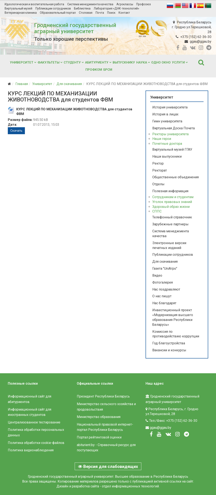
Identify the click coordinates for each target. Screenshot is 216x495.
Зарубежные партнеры (170, 224)
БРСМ (107, 70)
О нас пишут (161, 296)
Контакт (124, 12)
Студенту (72, 62)
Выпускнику (124, 62)
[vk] (193, 48)
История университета (170, 107)
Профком (93, 70)
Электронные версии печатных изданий (169, 245)
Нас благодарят (164, 303)
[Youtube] (159, 434)
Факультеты (48, 62)
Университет (21, 62)
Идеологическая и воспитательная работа (34, 4)
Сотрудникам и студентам (172, 197)
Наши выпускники (167, 156)
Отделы (158, 184)
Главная (21, 84)
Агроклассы (124, 4)
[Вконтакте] (168, 434)
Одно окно (161, 62)
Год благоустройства (168, 343)
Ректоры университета (170, 134)
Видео (157, 275)
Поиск (111, 12)
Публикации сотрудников (53, 8)
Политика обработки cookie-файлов (36, 443)
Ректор (158, 163)
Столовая (85, 12)
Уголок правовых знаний (172, 202)
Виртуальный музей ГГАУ (172, 149)
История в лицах (165, 114)
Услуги (178, 62)
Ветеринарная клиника (21, 12)
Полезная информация (170, 191)
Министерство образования (98, 417)
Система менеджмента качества (90, 4)
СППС (157, 211)
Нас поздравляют (166, 289)
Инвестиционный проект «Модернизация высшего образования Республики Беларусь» (172, 317)
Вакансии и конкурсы (169, 350)
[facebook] (177, 48)
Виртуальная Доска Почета (173, 128)
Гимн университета (167, 121)
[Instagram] (177, 434)
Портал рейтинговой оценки (99, 437)
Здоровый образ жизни (171, 207)
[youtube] (184, 48)
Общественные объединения (175, 177)
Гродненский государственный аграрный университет (75, 28)
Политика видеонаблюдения (31, 450)
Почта (100, 12)
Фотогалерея (162, 282)
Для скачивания (69, 84)
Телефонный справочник (172, 217)
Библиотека (82, 8)
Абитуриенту (96, 62)
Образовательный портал (58, 12)
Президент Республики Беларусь (103, 396)
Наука (141, 62)
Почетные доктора (167, 144)
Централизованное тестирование (34, 422)
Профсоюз (143, 4)
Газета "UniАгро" (164, 268)
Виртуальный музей (18, 8)
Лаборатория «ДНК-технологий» (116, 8)
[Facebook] (151, 434)
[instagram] (201, 48)
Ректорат (159, 170)
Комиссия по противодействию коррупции (175, 334)
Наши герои (161, 139)
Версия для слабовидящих (108, 466)
